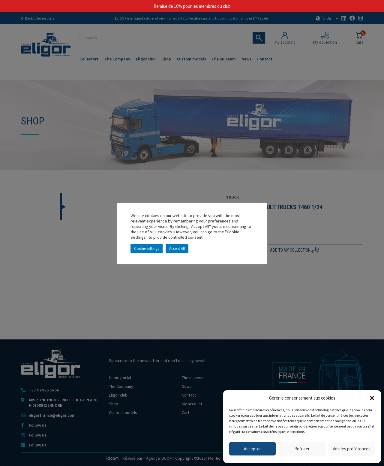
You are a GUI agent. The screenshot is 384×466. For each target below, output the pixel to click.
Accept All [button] (177, 248)
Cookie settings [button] (146, 248)
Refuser (302, 449)
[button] (372, 398)
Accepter (252, 449)
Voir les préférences (351, 449)
